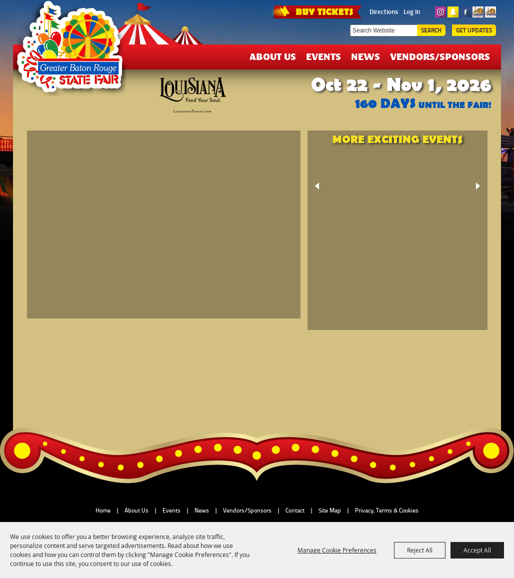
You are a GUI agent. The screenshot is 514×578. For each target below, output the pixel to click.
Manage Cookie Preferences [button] (337, 550)
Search (431, 30)
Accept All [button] (477, 550)
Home (103, 510)
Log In (412, 12)
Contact (295, 510)
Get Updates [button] (474, 30)
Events (323, 56)
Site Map (329, 510)
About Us (273, 56)
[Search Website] (383, 30)
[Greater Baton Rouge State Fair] (75, 52)
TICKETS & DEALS (317, 11)
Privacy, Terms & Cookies (386, 510)
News (365, 56)
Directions (384, 12)
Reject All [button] (419, 550)
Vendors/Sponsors (440, 56)
